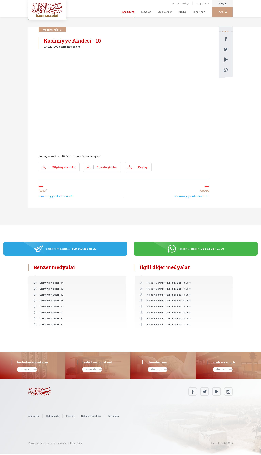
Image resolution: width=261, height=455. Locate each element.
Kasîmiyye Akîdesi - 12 (51, 294)
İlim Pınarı (199, 11)
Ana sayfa (33, 415)
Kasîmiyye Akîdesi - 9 (50, 312)
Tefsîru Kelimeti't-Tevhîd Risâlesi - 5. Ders (168, 300)
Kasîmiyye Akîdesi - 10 (51, 306)
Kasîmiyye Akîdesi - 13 (51, 288)
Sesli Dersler (165, 11)
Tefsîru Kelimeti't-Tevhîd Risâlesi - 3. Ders (168, 312)
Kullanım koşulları (91, 415)
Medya (183, 11)
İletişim (222, 3)
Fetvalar (146, 11)
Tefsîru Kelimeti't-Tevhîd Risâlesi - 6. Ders (168, 294)
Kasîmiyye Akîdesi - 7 (50, 324)
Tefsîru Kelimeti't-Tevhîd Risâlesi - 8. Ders (168, 282)
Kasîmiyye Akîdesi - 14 (51, 282)
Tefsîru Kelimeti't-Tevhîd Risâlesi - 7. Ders (168, 288)
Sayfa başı (113, 415)
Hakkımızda (52, 415)
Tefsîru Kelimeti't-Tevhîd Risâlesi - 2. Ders (168, 318)
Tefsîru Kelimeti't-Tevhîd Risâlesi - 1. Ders (168, 324)
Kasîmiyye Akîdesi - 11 (51, 300)
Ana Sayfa (128, 11)
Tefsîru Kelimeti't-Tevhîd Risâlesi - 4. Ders (168, 306)
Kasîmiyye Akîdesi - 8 (50, 318)
